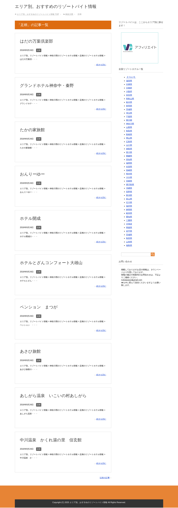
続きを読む (101, 65)
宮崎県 (129, 181)
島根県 (129, 135)
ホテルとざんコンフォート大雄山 (52, 263)
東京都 (129, 120)
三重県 (129, 221)
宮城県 (129, 235)
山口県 (129, 146)
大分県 (129, 178)
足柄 (38, 51)
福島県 (129, 246)
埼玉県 (129, 113)
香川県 (129, 153)
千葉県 (129, 117)
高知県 (129, 160)
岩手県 (129, 231)
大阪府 (129, 92)
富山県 (129, 199)
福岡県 (129, 163)
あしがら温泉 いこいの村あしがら (54, 396)
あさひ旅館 (30, 351)
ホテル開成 (30, 218)
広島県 (129, 142)
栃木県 (129, 103)
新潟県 (129, 196)
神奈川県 (130, 124)
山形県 (129, 242)
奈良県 (129, 95)
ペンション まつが (39, 307)
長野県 (129, 192)
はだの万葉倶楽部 (37, 41)
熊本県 (129, 174)
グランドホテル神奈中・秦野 (47, 85)
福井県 (129, 206)
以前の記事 (105, 478)
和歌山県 (130, 99)
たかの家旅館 (32, 130)
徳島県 (129, 149)
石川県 (129, 203)
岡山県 (129, 138)
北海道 (129, 224)
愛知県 (129, 217)
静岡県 (129, 210)
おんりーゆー (33, 174)
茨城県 (129, 110)
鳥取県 (129, 131)
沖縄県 (129, 188)
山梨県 (129, 128)
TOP (38, 15)
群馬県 (129, 106)
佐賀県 (129, 167)
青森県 (129, 228)
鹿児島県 (130, 185)
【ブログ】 (131, 78)
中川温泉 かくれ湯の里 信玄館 (51, 440)
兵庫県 (129, 85)
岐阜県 (129, 214)
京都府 (129, 88)
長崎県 (129, 171)
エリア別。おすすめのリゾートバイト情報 (58, 6)
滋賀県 (129, 81)
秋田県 (129, 239)
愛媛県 (129, 156)
